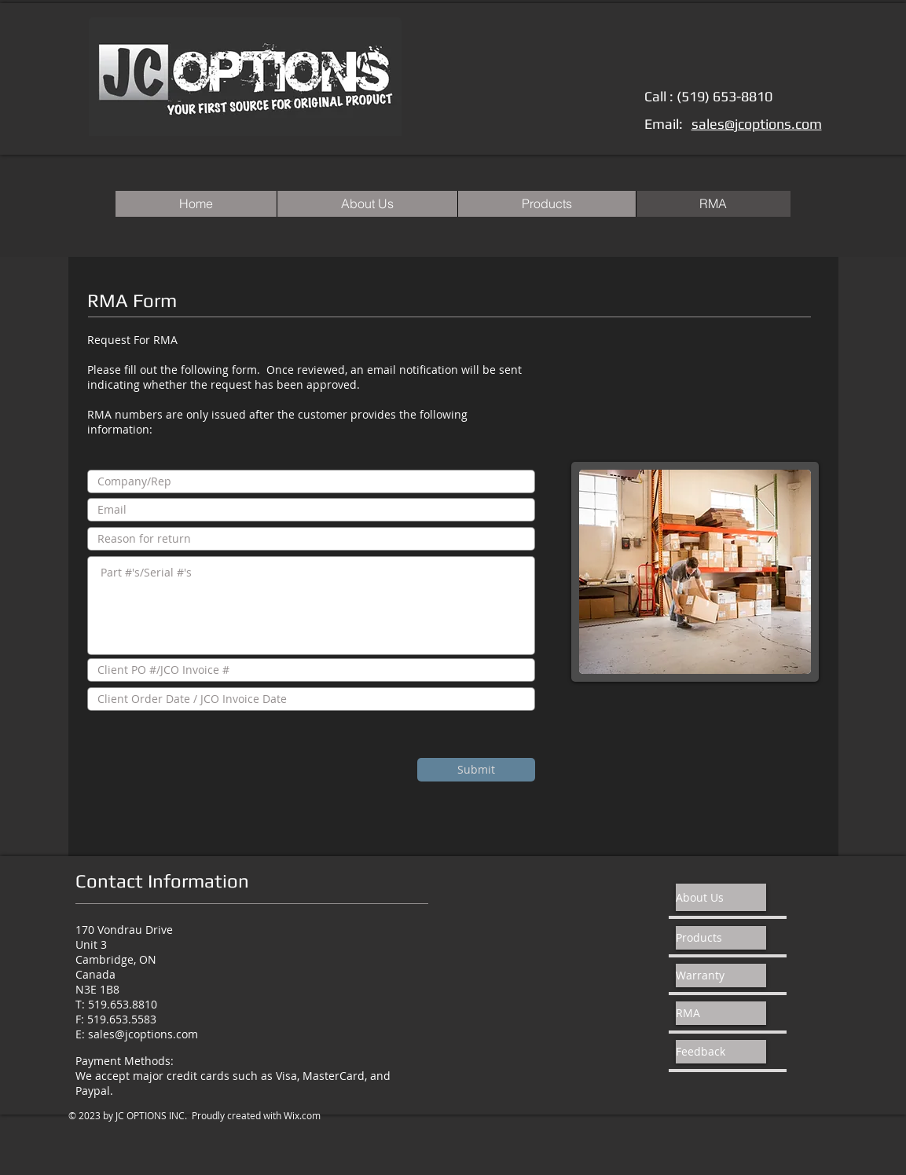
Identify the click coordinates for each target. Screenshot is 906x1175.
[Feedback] (721, 1051)
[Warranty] (721, 975)
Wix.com (302, 1115)
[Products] (721, 938)
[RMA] (721, 1013)
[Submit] (476, 770)
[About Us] (721, 897)
